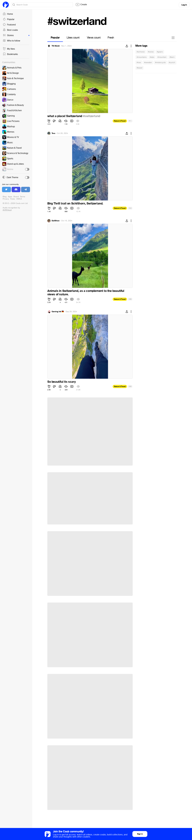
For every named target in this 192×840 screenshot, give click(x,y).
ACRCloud (7, 210)
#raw (139, 62)
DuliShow (55, 221)
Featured (9, 25)
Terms (22, 196)
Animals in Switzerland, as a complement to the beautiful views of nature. (85, 292)
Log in (184, 4)
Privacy (6, 199)
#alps (152, 57)
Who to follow (11, 41)
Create (81, 4)
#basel (139, 68)
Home (8, 14)
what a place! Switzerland (65, 116)
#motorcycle (160, 62)
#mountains (142, 57)
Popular (8, 19)
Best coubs (10, 30)
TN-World (56, 46)
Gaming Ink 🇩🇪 (58, 312)
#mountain (161, 57)
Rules (12, 199)
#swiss (151, 52)
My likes (9, 49)
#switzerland (91, 116)
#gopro (160, 52)
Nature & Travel (120, 121)
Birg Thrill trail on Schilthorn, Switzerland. (75, 203)
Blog (5, 196)
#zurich (172, 62)
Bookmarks (10, 54)
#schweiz (141, 52)
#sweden (148, 62)
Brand (16, 196)
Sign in (140, 834)
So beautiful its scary (61, 382)
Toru (53, 133)
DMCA (19, 199)
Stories (16, 35)
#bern (172, 57)
